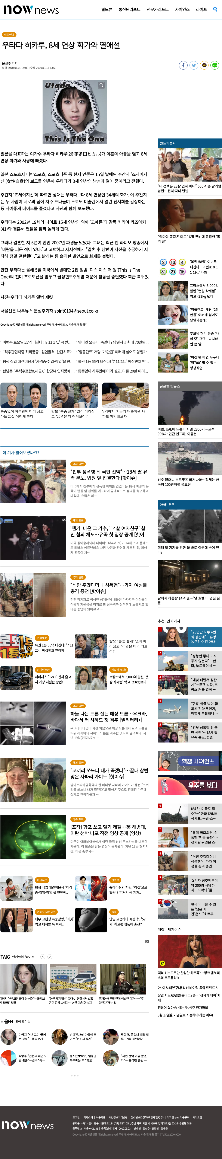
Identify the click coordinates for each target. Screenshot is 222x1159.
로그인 (76, 1117)
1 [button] (72, 1075)
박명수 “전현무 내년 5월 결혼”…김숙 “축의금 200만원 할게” (32, 1060)
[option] (71, 985)
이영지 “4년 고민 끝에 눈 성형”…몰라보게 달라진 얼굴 (71, 1000)
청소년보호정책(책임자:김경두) (147, 1117)
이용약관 (100, 1117)
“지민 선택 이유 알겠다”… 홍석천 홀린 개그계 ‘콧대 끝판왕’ (134, 1060)
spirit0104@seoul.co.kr (76, 311)
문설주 (6, 63)
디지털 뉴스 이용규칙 (178, 1117)
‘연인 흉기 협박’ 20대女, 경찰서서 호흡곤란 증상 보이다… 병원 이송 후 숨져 (120, 1000)
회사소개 (88, 1117)
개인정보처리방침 (118, 1117)
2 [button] (74, 1075)
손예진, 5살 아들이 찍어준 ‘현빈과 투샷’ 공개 (83, 1038)
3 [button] (77, 1075)
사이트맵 (197, 1117)
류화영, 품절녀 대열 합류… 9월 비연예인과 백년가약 (135, 1038)
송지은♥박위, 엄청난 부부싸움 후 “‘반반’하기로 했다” (83, 1060)
